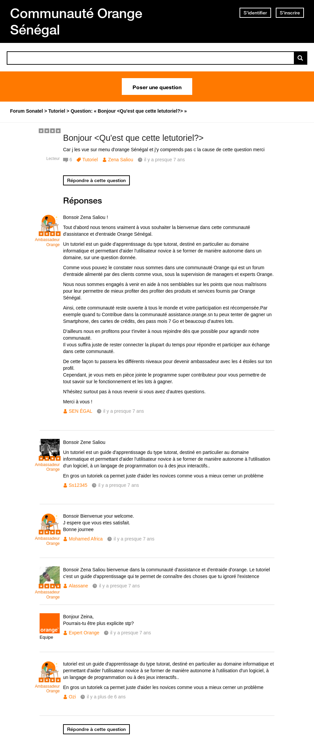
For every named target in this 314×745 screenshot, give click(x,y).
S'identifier (255, 13)
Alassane (78, 585)
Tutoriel (90, 159)
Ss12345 (78, 485)
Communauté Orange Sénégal (76, 21)
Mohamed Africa (86, 538)
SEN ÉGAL (80, 411)
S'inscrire (290, 13)
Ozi (72, 696)
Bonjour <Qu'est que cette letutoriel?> (133, 137)
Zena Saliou (120, 159)
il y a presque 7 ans (123, 411)
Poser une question (157, 86)
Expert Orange (84, 632)
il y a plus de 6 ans (106, 696)
